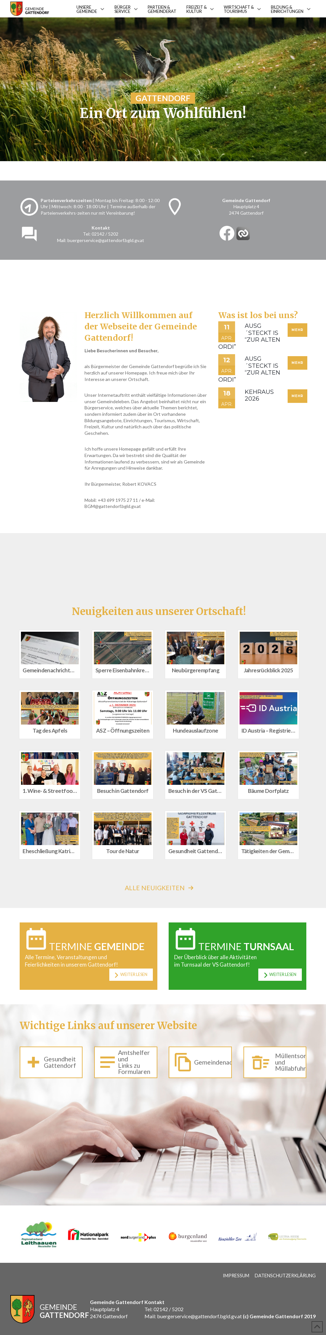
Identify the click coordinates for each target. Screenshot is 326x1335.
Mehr (297, 330)
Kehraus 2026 (259, 395)
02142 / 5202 (105, 234)
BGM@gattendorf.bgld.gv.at (112, 506)
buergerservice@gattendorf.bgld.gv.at (105, 240)
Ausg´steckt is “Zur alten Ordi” (249, 336)
